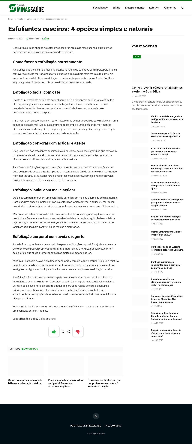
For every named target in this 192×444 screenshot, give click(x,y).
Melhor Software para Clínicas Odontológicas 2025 (166, 233)
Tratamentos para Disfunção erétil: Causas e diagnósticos (165, 135)
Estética (154, 7)
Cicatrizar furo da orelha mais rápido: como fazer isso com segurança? (166, 333)
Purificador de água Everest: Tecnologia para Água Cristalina (167, 248)
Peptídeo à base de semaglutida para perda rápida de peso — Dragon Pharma (167, 202)
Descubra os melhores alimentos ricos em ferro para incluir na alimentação (166, 282)
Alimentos (170, 7)
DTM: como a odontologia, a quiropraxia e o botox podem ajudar (165, 185)
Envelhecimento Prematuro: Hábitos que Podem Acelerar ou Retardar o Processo (167, 168)
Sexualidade (100, 7)
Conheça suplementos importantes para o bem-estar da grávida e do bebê (166, 265)
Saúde (116, 7)
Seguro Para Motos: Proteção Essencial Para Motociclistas (166, 218)
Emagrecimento (134, 7)
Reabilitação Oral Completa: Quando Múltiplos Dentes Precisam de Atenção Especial (166, 316)
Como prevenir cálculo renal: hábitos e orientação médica (25, 382)
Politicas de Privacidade (85, 426)
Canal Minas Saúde (96, 433)
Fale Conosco (113, 426)
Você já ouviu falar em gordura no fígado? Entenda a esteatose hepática (66, 383)
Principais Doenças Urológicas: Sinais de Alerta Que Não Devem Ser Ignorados (167, 299)
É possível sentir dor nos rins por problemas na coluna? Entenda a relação (104, 383)
